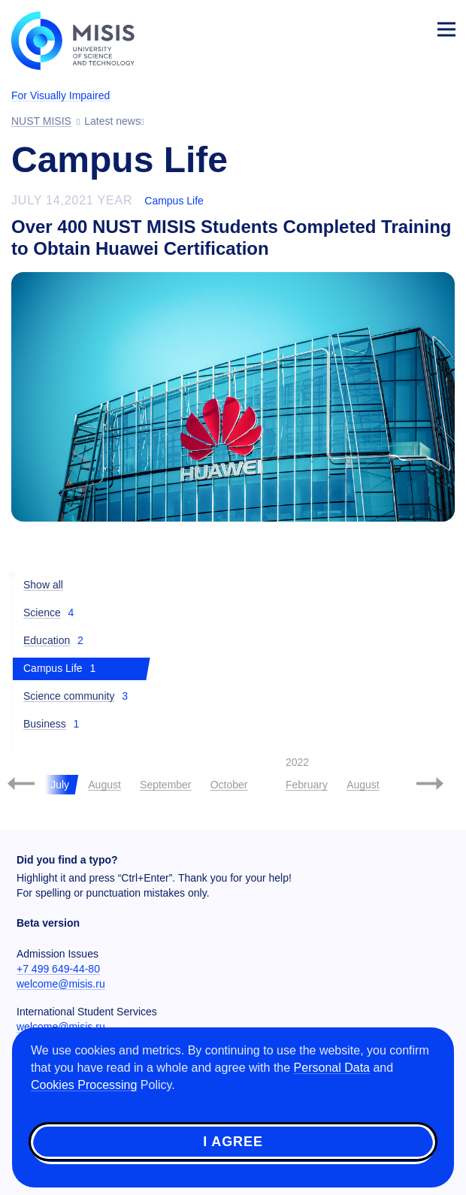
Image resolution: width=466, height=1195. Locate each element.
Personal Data (332, 1067)
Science (42, 613)
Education (46, 640)
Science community (68, 696)
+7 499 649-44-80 (58, 969)
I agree (233, 1141)
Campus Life (174, 201)
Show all (43, 585)
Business (44, 724)
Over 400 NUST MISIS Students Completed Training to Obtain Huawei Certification (231, 237)
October (229, 785)
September (165, 785)
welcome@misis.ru (61, 984)
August (104, 785)
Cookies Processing (84, 1085)
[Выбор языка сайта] (375, 25)
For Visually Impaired (60, 95)
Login (410, 27)
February (307, 785)
